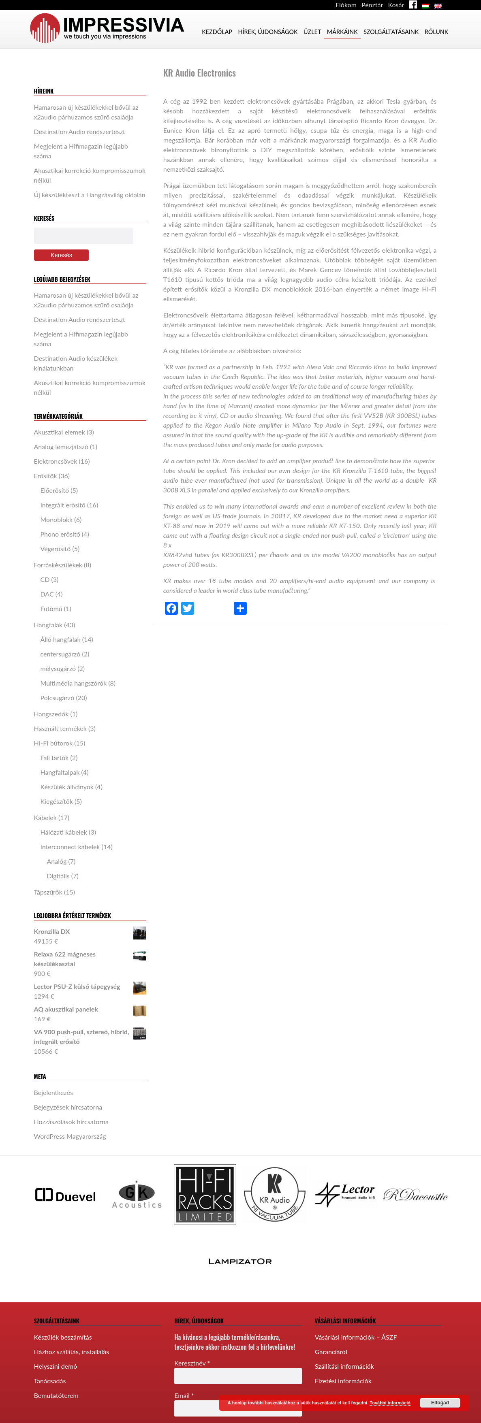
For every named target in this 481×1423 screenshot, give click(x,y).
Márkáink (342, 31)
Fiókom (346, 5)
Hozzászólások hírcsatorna (71, 1121)
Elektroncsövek (55, 461)
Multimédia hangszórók (74, 683)
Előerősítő (55, 490)
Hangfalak (48, 624)
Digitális (58, 876)
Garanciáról (331, 1351)
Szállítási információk (344, 1366)
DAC (47, 594)
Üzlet (312, 31)
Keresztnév (192, 1363)
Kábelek (45, 817)
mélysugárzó (58, 668)
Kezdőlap (217, 31)
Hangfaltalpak (60, 772)
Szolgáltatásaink (391, 31)
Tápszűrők (48, 892)
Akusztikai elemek (59, 432)
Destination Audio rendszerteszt (79, 131)
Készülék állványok (67, 786)
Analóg (57, 861)
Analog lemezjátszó (61, 446)
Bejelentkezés (53, 1092)
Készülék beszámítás (63, 1337)
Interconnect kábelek (70, 846)
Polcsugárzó (58, 697)
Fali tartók (55, 757)
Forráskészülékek (58, 565)
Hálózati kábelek (64, 832)
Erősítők (45, 475)
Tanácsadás (50, 1381)
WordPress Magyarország (70, 1136)
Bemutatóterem (56, 1395)
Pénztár (372, 5)
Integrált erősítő (63, 505)
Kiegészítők (57, 801)
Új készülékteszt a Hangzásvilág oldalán (89, 194)
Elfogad (440, 1403)
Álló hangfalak (61, 639)
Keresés (61, 255)
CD (45, 579)
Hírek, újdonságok (267, 31)
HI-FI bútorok (53, 743)
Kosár (396, 5)
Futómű (51, 608)
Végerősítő (56, 548)
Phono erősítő (60, 534)
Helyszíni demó (55, 1366)
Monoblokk (57, 519)
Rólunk (437, 31)
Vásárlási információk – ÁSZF (356, 1337)
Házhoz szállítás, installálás (71, 1351)
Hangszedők (51, 714)
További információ (390, 1402)
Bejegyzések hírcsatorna (68, 1107)
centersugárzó (61, 654)
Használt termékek (60, 728)
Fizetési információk (343, 1381)
